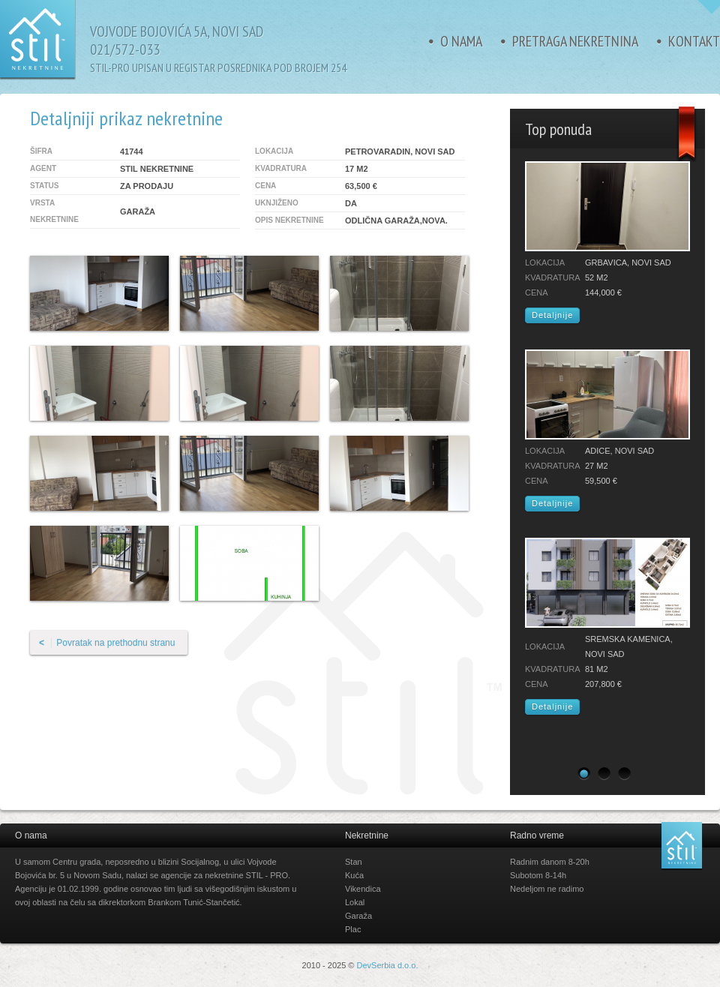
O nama (461, 41)
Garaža (358, 915)
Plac (353, 929)
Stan (353, 861)
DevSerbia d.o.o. (387, 965)
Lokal (354, 902)
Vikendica (363, 888)
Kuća (354, 875)
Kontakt (694, 41)
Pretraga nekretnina (575, 41)
